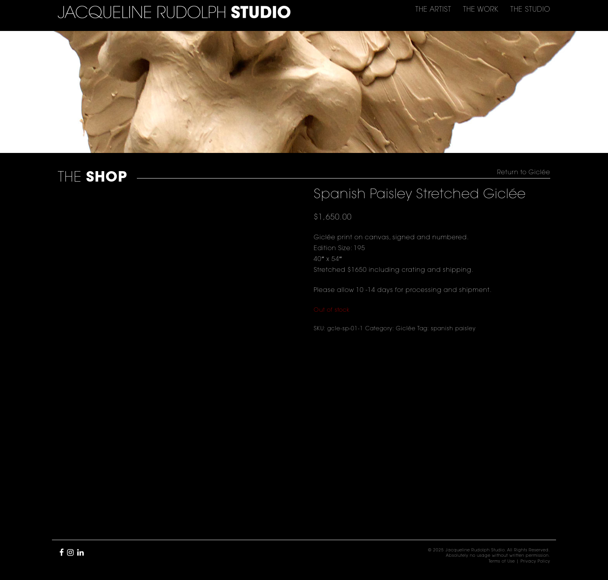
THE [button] (433, 10)
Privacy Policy (535, 562)
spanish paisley (453, 329)
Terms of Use (502, 562)
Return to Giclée (523, 173)
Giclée (406, 329)
